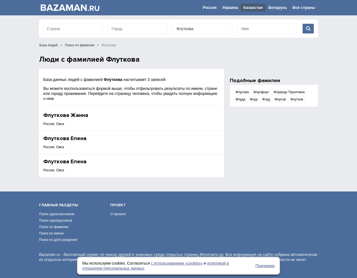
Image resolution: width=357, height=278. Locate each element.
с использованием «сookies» (176, 263)
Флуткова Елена (64, 138)
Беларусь (277, 7)
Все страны (304, 7)
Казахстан (253, 7)
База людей (48, 45)
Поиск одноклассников (56, 214)
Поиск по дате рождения (58, 240)
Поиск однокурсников (55, 220)
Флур (254, 99)
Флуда (240, 99)
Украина (230, 7)
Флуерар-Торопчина (289, 92)
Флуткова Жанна (65, 115)
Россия (210, 7)
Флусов (280, 99)
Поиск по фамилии (79, 45)
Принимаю (265, 265)
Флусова (242, 92)
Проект (118, 205)
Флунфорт (261, 92)
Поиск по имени (51, 233)
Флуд (266, 99)
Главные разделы (58, 205)
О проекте (118, 214)
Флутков (296, 99)
